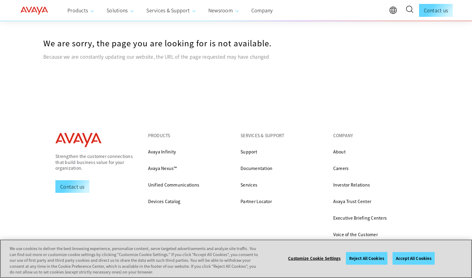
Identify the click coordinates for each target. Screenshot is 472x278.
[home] (34, 10)
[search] (409, 10)
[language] (395, 11)
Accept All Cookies (413, 258)
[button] (409, 10)
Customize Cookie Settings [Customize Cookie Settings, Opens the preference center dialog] (314, 258)
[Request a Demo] (72, 186)
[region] (236, 258)
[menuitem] (81, 10)
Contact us (436, 10)
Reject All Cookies (366, 258)
